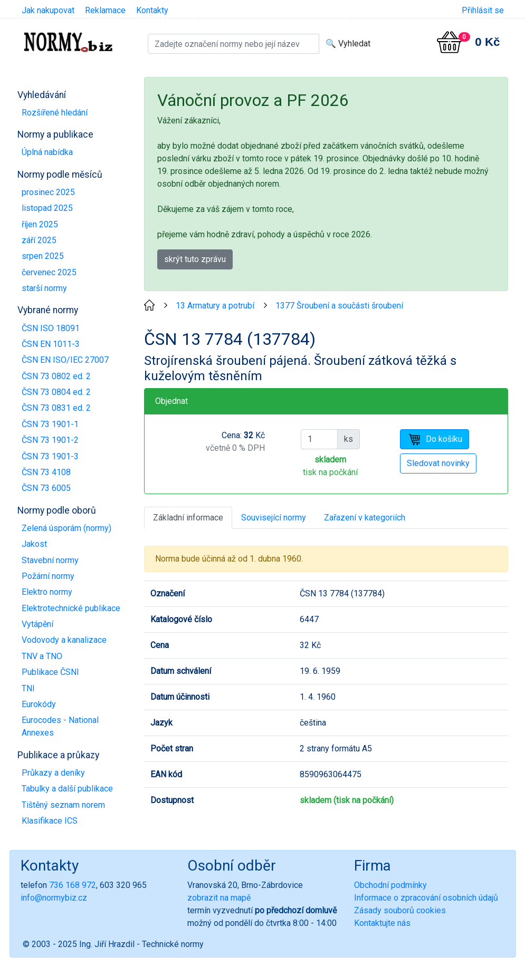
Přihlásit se (483, 10)
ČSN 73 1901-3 (50, 456)
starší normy (44, 288)
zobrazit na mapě (219, 898)
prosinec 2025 (48, 192)
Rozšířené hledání (55, 113)
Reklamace (105, 10)
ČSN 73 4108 (46, 472)
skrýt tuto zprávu (195, 259)
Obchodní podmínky (390, 885)
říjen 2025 (40, 224)
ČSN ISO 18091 (51, 328)
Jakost (34, 544)
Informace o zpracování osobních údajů (426, 898)
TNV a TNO (42, 656)
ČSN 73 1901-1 (50, 424)
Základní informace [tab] (188, 518)
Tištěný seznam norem (63, 805)
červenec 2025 (49, 272)
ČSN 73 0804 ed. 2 (56, 392)
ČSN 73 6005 (46, 488)
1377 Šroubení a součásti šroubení (339, 306)
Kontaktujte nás (382, 923)
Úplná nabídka (47, 152)
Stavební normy (50, 560)
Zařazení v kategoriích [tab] (364, 518)
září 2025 (39, 240)
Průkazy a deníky (53, 773)
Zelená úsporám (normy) (66, 528)
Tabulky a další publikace (67, 789)
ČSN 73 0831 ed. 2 (56, 408)
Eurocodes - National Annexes (60, 726)
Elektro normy (47, 592)
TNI (28, 688)
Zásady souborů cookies (400, 910)
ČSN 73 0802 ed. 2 (56, 376)
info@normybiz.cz (54, 898)
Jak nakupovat (48, 10)
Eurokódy (39, 704)
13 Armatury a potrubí (215, 306)
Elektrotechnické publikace (71, 608)
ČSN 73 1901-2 (50, 440)
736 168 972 (72, 885)
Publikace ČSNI (50, 672)
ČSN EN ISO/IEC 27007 (65, 360)
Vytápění (37, 624)
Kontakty (152, 10)
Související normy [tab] (273, 518)
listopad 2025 (47, 208)
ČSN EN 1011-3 (51, 344)
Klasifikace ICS (50, 821)
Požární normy (48, 576)
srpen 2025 (43, 256)
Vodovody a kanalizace (64, 640)
